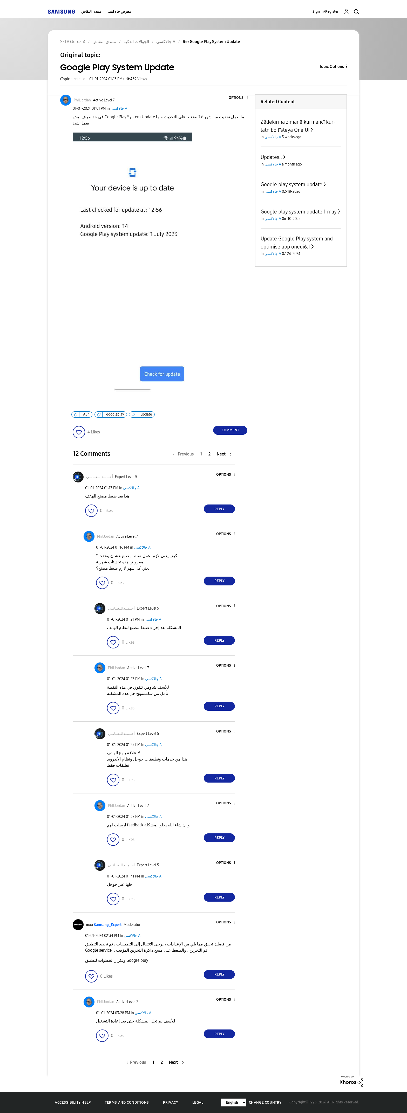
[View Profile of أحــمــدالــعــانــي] (99, 477)
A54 (86, 414)
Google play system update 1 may (299, 212)
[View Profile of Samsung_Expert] (107, 925)
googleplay (115, 414)
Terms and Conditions (127, 1102)
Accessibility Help (73, 1102)
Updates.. (271, 157)
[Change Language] (233, 1102)
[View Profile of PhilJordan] (82, 100)
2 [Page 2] (209, 454)
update (146, 414)
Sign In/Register (326, 11)
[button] (238, 97)
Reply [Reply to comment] (219, 509)
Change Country (265, 1102)
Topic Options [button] (331, 66)
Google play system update (291, 184)
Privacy (170, 1102)
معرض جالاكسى (118, 11)
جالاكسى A (119, 108)
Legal (198, 1102)
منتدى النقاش (91, 11)
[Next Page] (224, 454)
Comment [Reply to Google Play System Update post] (230, 430)
